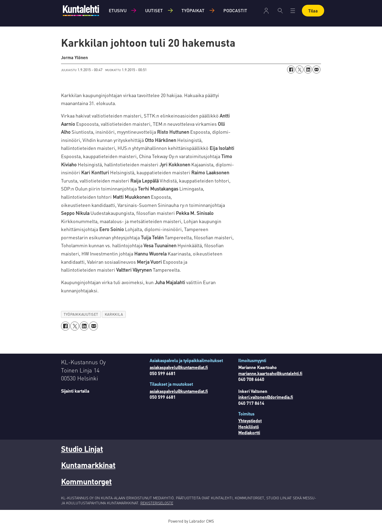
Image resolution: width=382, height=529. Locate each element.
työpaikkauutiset (81, 314)
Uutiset (154, 10)
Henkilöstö (248, 427)
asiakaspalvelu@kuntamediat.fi (179, 367)
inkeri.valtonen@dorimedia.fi (265, 397)
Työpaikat (193, 10)
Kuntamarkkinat (88, 465)
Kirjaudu (266, 10)
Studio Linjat (82, 449)
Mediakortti (249, 432)
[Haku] (280, 10)
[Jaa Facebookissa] (291, 69)
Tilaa (313, 11)
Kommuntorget (86, 481)
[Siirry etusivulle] (80, 10)
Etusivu (118, 10)
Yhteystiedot (250, 420)
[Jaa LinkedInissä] (308, 69)
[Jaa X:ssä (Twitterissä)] (299, 69)
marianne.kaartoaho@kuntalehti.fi (270, 373)
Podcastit (235, 10)
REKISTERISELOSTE (156, 502)
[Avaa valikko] (293, 10)
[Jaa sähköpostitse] (316, 69)
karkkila (114, 314)
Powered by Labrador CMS (191, 521)
